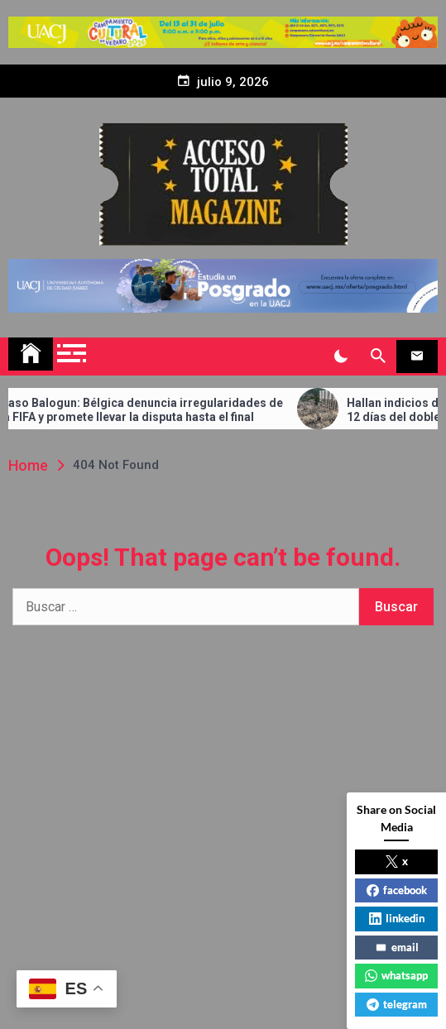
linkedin (396, 918)
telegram (397, 1004)
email (397, 947)
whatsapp (396, 975)
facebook (397, 890)
